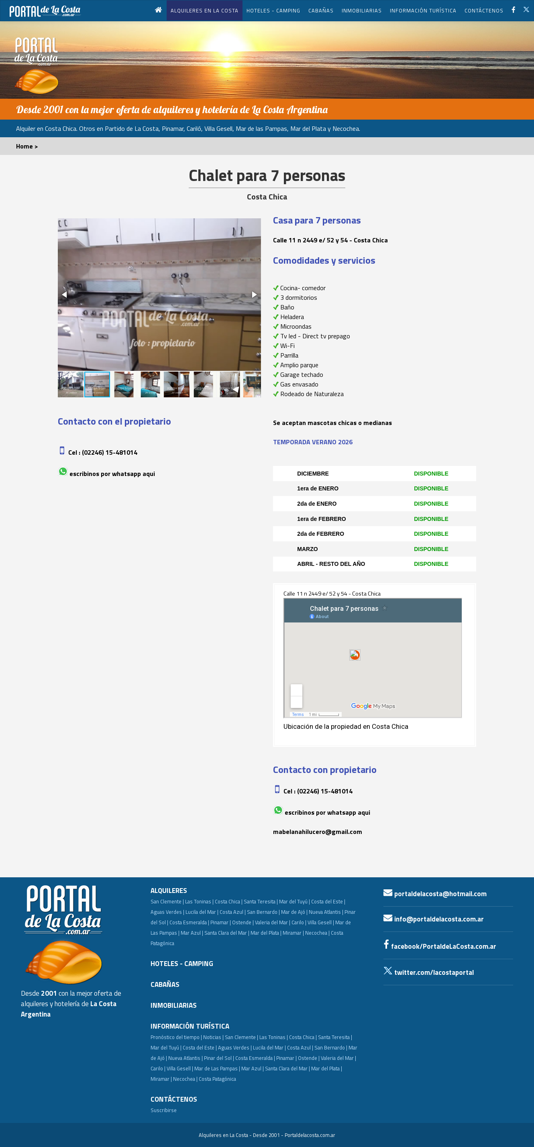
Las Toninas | (199, 901)
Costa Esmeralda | (189, 922)
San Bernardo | (263, 912)
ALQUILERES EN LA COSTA (204, 10)
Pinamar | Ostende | (232, 922)
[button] (65, 294)
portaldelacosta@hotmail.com (435, 894)
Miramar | (161, 1079)
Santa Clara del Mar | (226, 933)
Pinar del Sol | (219, 1058)
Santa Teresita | (261, 901)
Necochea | (185, 1079)
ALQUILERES (169, 890)
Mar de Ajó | (294, 912)
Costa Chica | (229, 901)
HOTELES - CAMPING (273, 10)
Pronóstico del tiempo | (176, 1037)
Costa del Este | (328, 901)
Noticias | (213, 1037)
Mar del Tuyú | (294, 901)
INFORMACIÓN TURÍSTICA (423, 10)
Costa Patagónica (217, 1079)
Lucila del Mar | (201, 912)
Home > (27, 146)
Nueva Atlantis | (326, 912)
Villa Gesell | (321, 922)
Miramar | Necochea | (306, 933)
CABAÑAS (321, 10)
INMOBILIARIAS (362, 10)
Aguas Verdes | (167, 912)
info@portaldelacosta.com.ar (433, 919)
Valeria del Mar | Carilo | (280, 922)
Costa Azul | (233, 912)
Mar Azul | (192, 933)
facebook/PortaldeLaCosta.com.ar (439, 946)
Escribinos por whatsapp (105, 473)
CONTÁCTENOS (484, 10)
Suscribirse (164, 1110)
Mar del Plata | (266, 933)
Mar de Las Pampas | (217, 1068)
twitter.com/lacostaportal (428, 972)
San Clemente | (167, 901)
